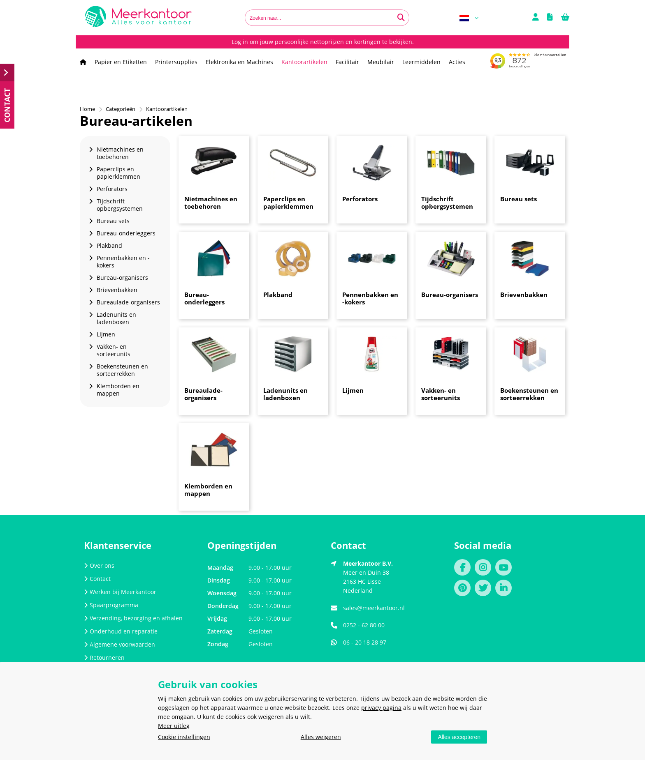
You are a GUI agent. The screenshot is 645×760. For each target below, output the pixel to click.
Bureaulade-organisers (203, 394)
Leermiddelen (421, 62)
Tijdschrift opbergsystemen (447, 202)
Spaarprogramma (111, 605)
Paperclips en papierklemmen (288, 202)
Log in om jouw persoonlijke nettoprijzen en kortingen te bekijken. (323, 42)
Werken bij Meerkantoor (120, 592)
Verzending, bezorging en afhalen (133, 618)
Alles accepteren (459, 737)
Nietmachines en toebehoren (210, 202)
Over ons (99, 565)
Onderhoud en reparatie (121, 631)
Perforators (360, 199)
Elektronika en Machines (239, 62)
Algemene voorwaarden (119, 644)
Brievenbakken (524, 294)
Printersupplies (176, 62)
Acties (457, 62)
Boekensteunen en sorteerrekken (529, 394)
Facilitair (347, 62)
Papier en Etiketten (121, 62)
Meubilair (380, 62)
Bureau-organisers (449, 294)
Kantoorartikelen (304, 62)
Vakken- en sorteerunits (440, 394)
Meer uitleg (174, 726)
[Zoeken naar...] (401, 17)
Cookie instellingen (184, 737)
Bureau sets (518, 199)
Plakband (277, 294)
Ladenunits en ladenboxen (285, 394)
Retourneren (104, 657)
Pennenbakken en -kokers (370, 298)
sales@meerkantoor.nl (374, 608)
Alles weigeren (321, 737)
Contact (97, 579)
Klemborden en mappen (208, 489)
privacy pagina (381, 708)
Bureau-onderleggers (204, 298)
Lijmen (353, 390)
